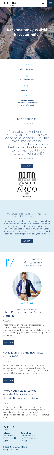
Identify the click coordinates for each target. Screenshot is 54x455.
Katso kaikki (27, 124)
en (43, 4)
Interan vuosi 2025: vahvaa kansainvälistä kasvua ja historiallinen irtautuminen (21, 394)
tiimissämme (33, 262)
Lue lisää (27, 166)
